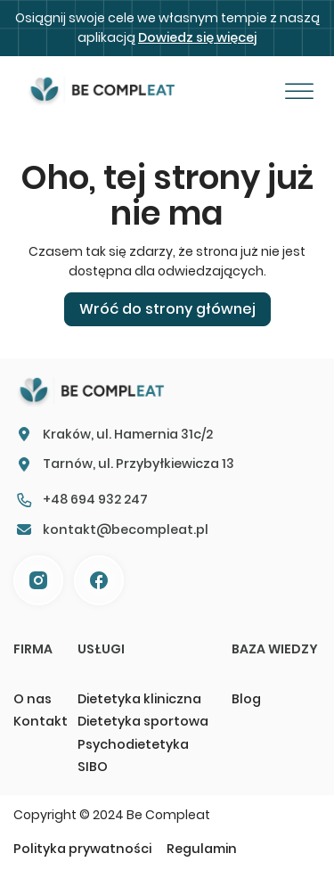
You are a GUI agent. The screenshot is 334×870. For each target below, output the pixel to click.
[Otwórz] (299, 92)
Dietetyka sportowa (142, 721)
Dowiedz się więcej (197, 37)
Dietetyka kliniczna (139, 699)
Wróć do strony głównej (167, 309)
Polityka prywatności (82, 849)
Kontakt (40, 721)
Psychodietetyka (133, 744)
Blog (246, 699)
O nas (32, 699)
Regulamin (202, 849)
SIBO (92, 767)
